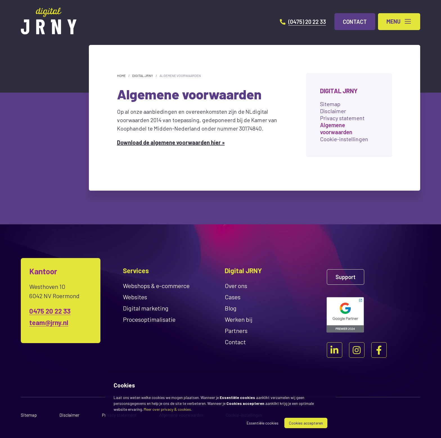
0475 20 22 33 (50, 311)
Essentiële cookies (262, 423)
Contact (235, 341)
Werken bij (239, 319)
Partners (236, 330)
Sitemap (330, 104)
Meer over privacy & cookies (167, 409)
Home (121, 75)
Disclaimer (333, 111)
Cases (232, 296)
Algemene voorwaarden (180, 75)
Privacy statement (342, 118)
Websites (135, 296)
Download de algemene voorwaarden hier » (171, 142)
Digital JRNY (142, 75)
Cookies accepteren (306, 423)
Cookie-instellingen (344, 139)
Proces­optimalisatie (149, 319)
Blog (231, 308)
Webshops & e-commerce (156, 285)
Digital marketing (145, 308)
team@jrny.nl (48, 322)
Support (346, 276)
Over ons (236, 285)
